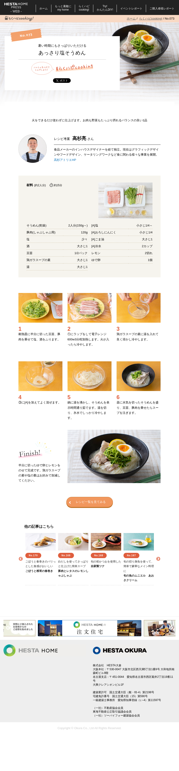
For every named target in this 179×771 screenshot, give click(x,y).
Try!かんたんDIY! (105, 8)
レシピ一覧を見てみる (87, 502)
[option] (40, 559)
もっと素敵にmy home (63, 8)
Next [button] (158, 559)
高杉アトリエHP (65, 160)
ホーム (43, 8)
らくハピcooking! (84, 8)
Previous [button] (20, 559)
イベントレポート (131, 8)
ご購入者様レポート (162, 8)
